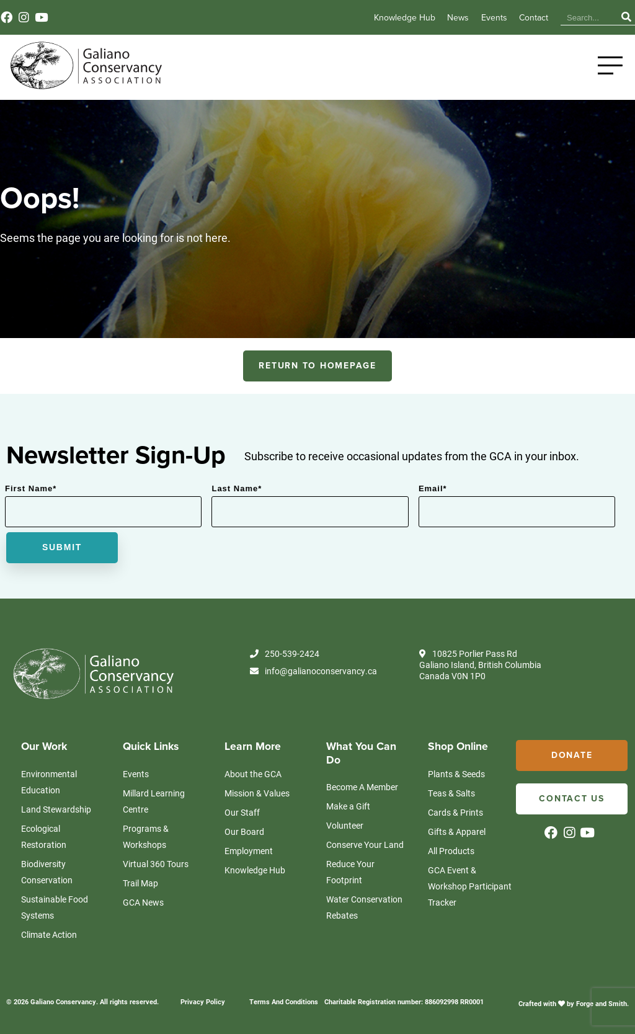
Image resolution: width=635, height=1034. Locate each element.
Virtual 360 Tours (156, 864)
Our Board (244, 831)
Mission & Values (257, 793)
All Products (451, 851)
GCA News (143, 902)
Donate (572, 755)
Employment (248, 851)
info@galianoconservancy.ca (313, 671)
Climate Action (49, 934)
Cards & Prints (455, 812)
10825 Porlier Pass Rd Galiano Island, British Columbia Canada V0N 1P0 (480, 665)
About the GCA (253, 774)
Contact (533, 17)
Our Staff (242, 812)
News (458, 17)
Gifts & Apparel (457, 831)
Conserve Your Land (365, 844)
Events (494, 17)
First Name (30, 488)
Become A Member (362, 787)
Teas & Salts (451, 793)
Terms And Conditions (283, 1001)
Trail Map (140, 883)
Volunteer (344, 825)
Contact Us (572, 798)
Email (433, 488)
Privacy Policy (202, 1001)
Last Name (236, 488)
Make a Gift (348, 806)
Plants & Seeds (456, 774)
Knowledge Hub (404, 17)
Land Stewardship (56, 809)
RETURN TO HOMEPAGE (317, 365)
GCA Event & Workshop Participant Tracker (470, 886)
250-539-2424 (284, 653)
